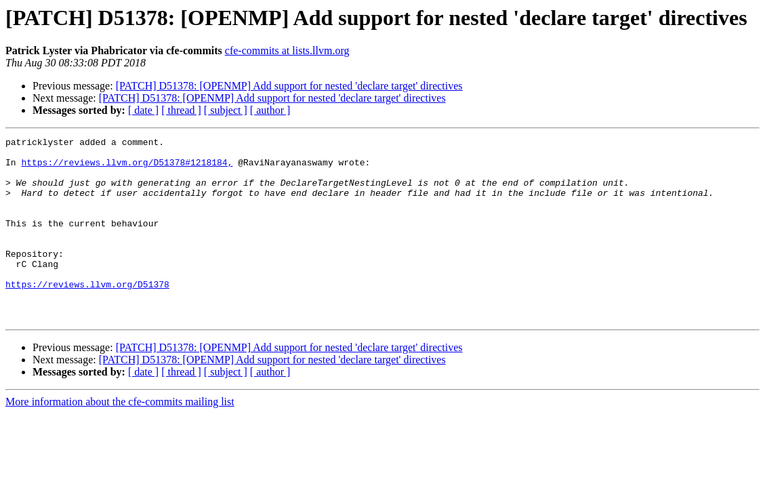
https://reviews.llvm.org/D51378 (87, 314)
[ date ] (143, 110)
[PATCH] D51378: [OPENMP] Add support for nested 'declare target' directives (289, 86)
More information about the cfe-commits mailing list (119, 438)
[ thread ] (181, 110)
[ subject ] (225, 110)
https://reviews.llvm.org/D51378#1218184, (126, 168)
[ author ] (270, 110)
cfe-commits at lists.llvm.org (287, 50)
